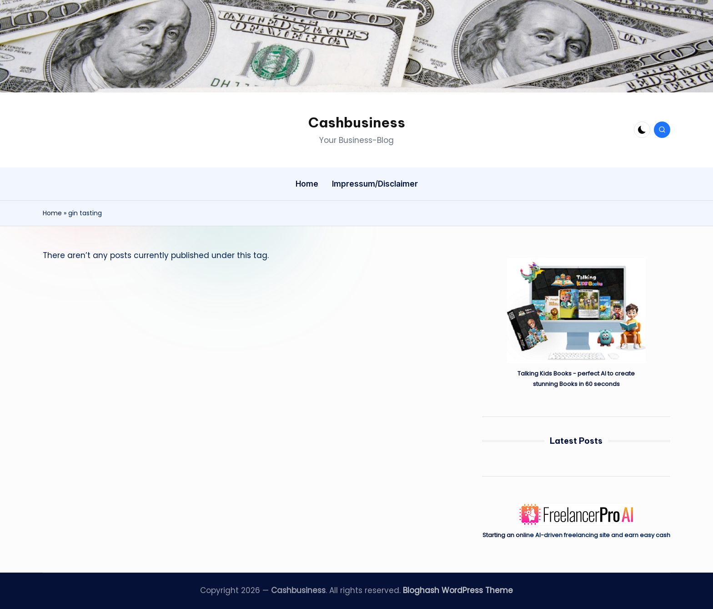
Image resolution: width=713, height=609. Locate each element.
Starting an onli (504, 535)
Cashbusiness (356, 122)
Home (52, 213)
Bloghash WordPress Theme (458, 590)
